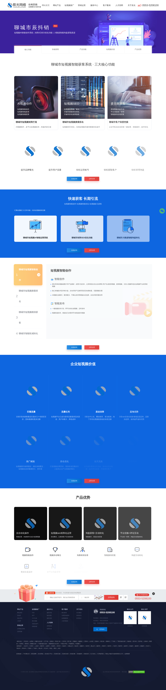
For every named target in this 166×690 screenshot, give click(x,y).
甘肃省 (21, 643)
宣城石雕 (72, 654)
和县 (51, 648)
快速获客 (55, 49)
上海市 (37, 646)
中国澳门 (77, 643)
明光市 (18, 648)
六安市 (115, 646)
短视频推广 (69, 5)
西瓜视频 (34, 621)
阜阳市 (104, 646)
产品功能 (83, 49)
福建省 (80, 641)
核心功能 (28, 49)
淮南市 (64, 646)
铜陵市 (82, 646)
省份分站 (19, 641)
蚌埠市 (59, 646)
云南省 (146, 641)
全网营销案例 (65, 615)
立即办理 (93, 179)
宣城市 (131, 646)
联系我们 (79, 618)
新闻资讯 (79, 615)
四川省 (135, 641)
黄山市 (93, 646)
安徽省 (75, 641)
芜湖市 (53, 646)
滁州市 (98, 646)
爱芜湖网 (33, 654)
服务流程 (49, 618)
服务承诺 (49, 612)
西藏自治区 (33, 643)
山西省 (31, 641)
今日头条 (34, 618)
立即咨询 (111, 597)
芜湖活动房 (65, 654)
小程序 (19, 621)
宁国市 (29, 648)
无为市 (46, 648)
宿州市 (109, 646)
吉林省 (51, 641)
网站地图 (124, 672)
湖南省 (108, 641)
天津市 (31, 646)
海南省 (129, 641)
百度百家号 (35, 623)
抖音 (33, 612)
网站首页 (46, 5)
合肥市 (48, 646)
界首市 (24, 648)
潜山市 (40, 648)
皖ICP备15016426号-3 (63, 672)
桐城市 (142, 646)
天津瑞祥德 (100, 654)
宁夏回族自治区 (42, 643)
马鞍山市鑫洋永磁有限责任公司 (114, 654)
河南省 (97, 641)
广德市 (35, 648)
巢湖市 (137, 646)
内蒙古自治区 (38, 641)
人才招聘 (119, 5)
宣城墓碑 (79, 654)
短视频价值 (110, 49)
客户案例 (107, 5)
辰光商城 (40, 654)
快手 (33, 615)
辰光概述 (79, 612)
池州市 (126, 646)
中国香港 (71, 643)
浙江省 (69, 641)
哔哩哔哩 (34, 626)
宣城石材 (86, 654)
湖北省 (102, 641)
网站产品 (57, 5)
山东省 (91, 641)
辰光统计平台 (48, 654)
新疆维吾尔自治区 (54, 643)
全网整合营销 (21, 628)
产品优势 (138, 49)
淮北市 (76, 646)
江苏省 (64, 641)
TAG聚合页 (26, 654)
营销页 (19, 615)
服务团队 (49, 615)
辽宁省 (46, 641)
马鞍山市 (70, 646)
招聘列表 (49, 628)
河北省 (26, 641)
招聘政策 (49, 626)
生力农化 (92, 654)
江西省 (86, 641)
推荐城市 (19, 646)
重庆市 (42, 646)
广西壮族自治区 (121, 641)
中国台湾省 (64, 643)
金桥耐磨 (127, 654)
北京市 (26, 646)
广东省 (113, 641)
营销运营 (82, 5)
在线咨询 (73, 179)
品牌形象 (19, 631)
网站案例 (64, 612)
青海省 (27, 643)
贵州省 (140, 641)
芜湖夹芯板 (57, 654)
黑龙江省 (57, 641)
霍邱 (55, 648)
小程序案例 (65, 621)
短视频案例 (65, 618)
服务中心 (94, 5)
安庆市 (87, 646)
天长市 (148, 646)
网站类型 (19, 612)
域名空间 (19, 618)
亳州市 (120, 646)
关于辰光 (131, 5)
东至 (59, 648)
